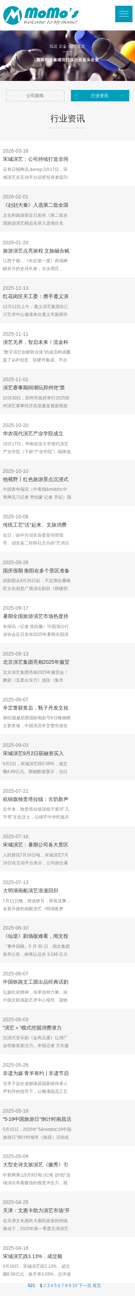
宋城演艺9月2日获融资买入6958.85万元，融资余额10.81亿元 (36, 754)
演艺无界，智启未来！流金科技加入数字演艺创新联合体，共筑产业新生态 (35, 342)
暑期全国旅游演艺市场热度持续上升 (35, 616)
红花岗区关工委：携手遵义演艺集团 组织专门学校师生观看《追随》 (36, 297)
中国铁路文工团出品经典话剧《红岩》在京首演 (35, 982)
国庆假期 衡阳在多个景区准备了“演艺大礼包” (36, 571)
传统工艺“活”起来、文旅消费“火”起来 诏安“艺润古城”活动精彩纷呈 (37, 525)
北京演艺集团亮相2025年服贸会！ (36, 662)
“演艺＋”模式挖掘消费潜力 (32, 1028)
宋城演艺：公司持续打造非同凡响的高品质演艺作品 (35, 159)
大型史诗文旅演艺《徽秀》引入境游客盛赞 (35, 1165)
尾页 (97, 1285)
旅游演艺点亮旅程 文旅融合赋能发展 (36, 251)
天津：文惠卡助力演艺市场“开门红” (36, 1211)
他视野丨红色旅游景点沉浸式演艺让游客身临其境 (35, 480)
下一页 (84, 1285)
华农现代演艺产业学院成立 (33, 433)
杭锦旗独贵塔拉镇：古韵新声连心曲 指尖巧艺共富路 (35, 799)
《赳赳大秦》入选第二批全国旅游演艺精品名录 (35, 205)
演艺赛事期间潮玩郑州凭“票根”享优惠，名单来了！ (34, 388)
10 (74, 1285)
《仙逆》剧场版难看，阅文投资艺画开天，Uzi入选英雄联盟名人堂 (37, 936)
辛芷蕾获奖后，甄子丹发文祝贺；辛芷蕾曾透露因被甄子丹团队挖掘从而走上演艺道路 (35, 708)
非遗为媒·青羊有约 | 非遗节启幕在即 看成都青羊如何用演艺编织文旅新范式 (36, 1073)
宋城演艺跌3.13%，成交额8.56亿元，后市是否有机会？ (35, 1257)
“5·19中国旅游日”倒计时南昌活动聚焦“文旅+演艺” (37, 1119)
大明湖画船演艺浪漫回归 (30, 890)
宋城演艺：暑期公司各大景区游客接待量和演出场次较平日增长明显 (35, 845)
